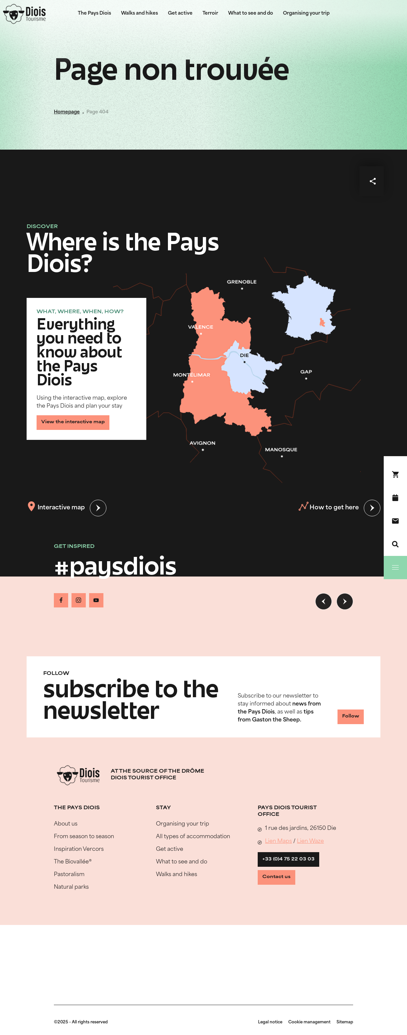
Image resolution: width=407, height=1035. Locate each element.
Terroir (210, 13)
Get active (180, 13)
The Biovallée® (73, 880)
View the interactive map (79, 420)
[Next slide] (345, 601)
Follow (338, 735)
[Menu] (395, 567)
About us (65, 842)
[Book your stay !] (395, 474)
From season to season (84, 854)
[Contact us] (395, 521)
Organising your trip (306, 13)
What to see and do (250, 13)
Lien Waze (310, 859)
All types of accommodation (193, 854)
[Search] (395, 544)
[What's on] (395, 497)
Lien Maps (278, 859)
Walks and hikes (139, 13)
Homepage (67, 112)
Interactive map (57, 508)
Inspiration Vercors (79, 867)
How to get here (327, 508)
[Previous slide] (323, 601)
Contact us (282, 902)
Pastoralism (69, 892)
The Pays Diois (94, 13)
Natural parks (71, 905)
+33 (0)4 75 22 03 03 (293, 879)
